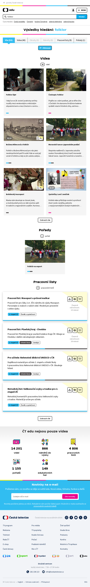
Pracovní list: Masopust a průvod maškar (29, 298)
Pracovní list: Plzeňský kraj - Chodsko (27, 329)
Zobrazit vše (45, 220)
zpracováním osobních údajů (45, 506)
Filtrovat (46, 48)
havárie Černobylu (41, 22)
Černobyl (30, 22)
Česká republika (19, 22)
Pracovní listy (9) (64, 40)
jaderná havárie (69, 22)
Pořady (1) (80, 40)
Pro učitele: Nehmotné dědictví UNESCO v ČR (31, 357)
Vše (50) (8, 40)
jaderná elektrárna (55, 22)
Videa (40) (21, 40)
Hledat (82, 16)
